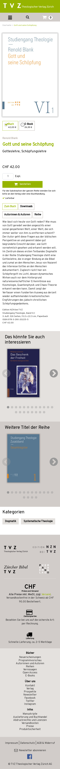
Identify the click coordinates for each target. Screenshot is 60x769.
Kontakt (30, 685)
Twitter (30, 701)
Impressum (11, 743)
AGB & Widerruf (46, 743)
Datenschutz (27, 743)
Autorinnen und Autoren (30, 663)
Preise (30, 726)
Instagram (30, 704)
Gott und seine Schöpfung (25, 25)
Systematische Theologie (38, 521)
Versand (46, 594)
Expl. (18, 176)
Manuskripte (30, 714)
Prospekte (30, 691)
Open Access (30, 672)
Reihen (30, 666)
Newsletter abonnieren (30, 750)
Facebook (30, 698)
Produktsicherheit (30, 729)
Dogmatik (10, 521)
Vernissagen (30, 669)
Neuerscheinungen (30, 657)
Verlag (30, 688)
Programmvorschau (30, 660)
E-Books (30, 675)
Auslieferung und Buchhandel (30, 717)
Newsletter (30, 694)
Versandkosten (30, 723)
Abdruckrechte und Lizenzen (30, 720)
